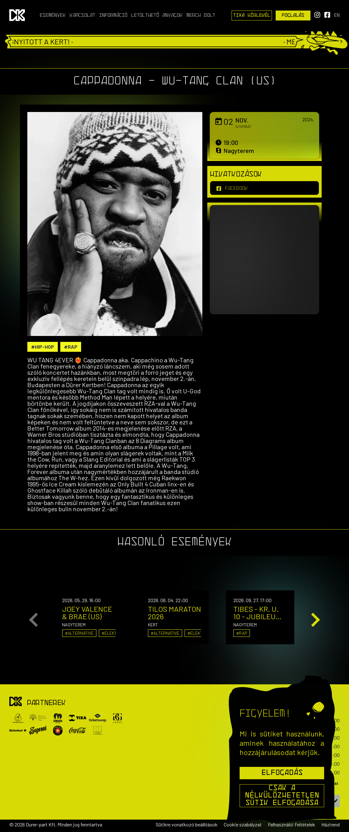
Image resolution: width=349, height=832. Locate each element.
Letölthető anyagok (157, 15)
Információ (113, 15)
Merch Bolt (200, 15)
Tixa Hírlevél (251, 15)
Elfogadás (282, 773)
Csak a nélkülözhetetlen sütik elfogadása (282, 796)
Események (53, 15)
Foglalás (293, 15)
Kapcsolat (82, 15)
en (337, 15)
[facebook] (264, 188)
